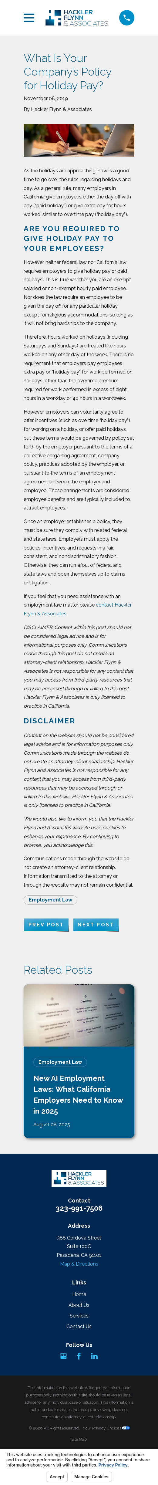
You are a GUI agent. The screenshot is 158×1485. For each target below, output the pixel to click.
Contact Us (79, 1326)
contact (104, 605)
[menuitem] (79, 1439)
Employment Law (50, 900)
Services (79, 1316)
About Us (79, 1305)
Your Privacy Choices (106, 1428)
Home (79, 1294)
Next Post (96, 925)
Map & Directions (79, 1264)
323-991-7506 (79, 1208)
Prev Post (46, 925)
